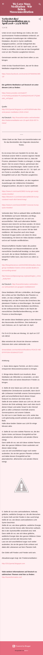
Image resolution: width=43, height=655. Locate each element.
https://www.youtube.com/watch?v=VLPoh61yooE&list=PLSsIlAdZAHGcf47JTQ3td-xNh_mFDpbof (21, 95)
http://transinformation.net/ (12, 577)
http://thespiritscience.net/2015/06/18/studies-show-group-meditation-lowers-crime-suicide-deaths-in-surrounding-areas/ (21, 267)
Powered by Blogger (21, 646)
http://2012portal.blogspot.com (13, 563)
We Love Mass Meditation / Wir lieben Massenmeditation (21, 8)
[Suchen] (39, 4)
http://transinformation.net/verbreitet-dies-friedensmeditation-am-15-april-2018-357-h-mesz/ (21, 120)
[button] (39, 19)
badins (26, 650)
